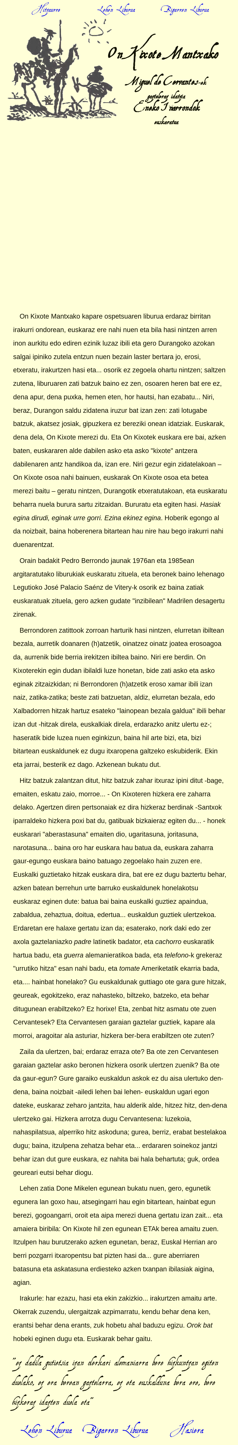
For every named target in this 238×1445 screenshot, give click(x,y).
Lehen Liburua (46, 1423)
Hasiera (186, 1423)
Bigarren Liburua (116, 1423)
